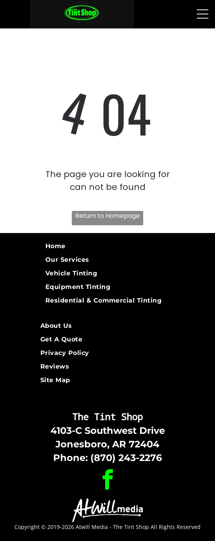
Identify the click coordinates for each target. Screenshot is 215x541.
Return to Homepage (107, 215)
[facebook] (107, 481)
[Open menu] (202, 14)
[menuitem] (107, 246)
